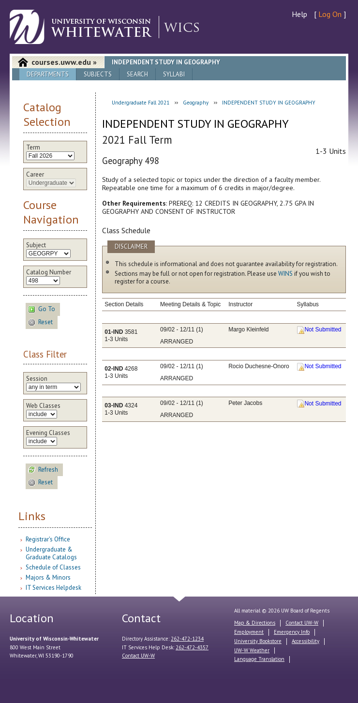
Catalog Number (48, 272)
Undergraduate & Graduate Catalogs (51, 553)
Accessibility (305, 641)
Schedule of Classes (53, 567)
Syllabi (174, 74)
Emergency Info (292, 631)
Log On (330, 14)
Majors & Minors (48, 577)
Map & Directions (254, 622)
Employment (249, 631)
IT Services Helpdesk (53, 587)
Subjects (98, 74)
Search (137, 74)
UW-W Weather (251, 650)
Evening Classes (48, 433)
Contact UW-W (138, 655)
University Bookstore (258, 641)
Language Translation (259, 659)
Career (35, 175)
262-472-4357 (192, 647)
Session (36, 379)
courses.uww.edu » (64, 62)
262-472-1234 (187, 638)
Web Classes (43, 406)
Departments (48, 74)
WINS (285, 273)
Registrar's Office (48, 539)
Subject (36, 245)
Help (299, 14)
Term (33, 147)
